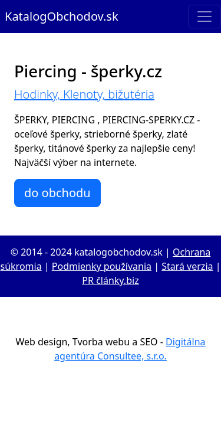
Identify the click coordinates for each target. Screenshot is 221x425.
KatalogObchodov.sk (61, 16)
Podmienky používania (101, 266)
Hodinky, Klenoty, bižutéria (84, 94)
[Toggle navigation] (204, 16)
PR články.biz (110, 280)
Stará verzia (187, 266)
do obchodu (57, 193)
